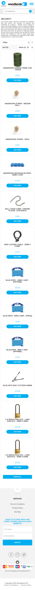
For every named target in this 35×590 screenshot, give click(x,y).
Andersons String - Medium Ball (17, 104)
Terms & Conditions (17, 504)
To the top (17, 493)
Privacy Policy (17, 508)
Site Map (17, 512)
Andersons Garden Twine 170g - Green (17, 69)
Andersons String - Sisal (17, 139)
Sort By (5, 47)
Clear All (32, 42)
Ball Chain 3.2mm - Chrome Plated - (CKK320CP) (17, 210)
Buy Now (17, 80)
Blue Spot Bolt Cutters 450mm (17, 385)
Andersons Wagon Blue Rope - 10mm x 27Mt (17, 174)
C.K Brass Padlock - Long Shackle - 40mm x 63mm (17, 456)
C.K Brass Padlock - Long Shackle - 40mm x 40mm (17, 420)
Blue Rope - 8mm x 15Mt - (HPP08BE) (17, 350)
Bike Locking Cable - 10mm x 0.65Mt (17, 245)
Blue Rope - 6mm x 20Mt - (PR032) (17, 316)
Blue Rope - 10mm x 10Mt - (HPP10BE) (17, 281)
